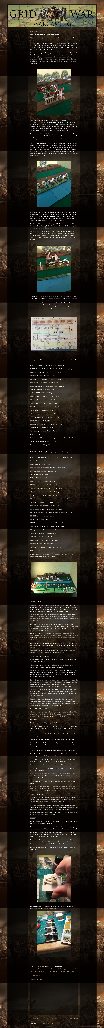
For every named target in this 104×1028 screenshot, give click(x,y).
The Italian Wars (68, 971)
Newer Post (35, 1019)
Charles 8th (39, 969)
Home (54, 1019)
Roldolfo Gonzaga (59, 969)
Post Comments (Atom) (46, 1023)
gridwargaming (48, 969)
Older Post (73, 1019)
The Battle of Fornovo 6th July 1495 (50, 971)
